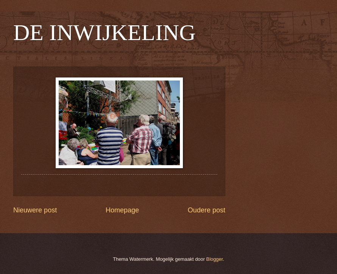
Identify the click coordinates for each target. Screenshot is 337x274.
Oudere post (206, 210)
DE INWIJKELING (104, 32)
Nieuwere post (35, 210)
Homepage (122, 210)
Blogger (214, 259)
